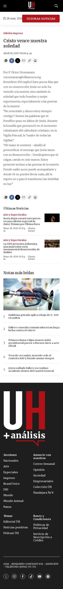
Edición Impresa (13, 33)
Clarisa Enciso (31, 229)
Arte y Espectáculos (15, 214)
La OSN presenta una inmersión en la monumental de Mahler (21, 248)
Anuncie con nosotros (42, 456)
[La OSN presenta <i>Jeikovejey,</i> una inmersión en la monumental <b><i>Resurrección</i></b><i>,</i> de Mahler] (52, 243)
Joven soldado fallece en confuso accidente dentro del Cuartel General (31, 369)
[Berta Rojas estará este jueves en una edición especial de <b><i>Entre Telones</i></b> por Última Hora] (52, 218)
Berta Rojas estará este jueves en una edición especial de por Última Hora (21, 221)
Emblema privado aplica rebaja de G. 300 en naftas (33, 316)
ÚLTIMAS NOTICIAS (41, 18)
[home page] (31, 6)
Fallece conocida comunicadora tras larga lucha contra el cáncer (33, 329)
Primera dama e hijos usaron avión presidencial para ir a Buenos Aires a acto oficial (33, 343)
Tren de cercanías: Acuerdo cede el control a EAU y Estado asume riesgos (31, 357)
